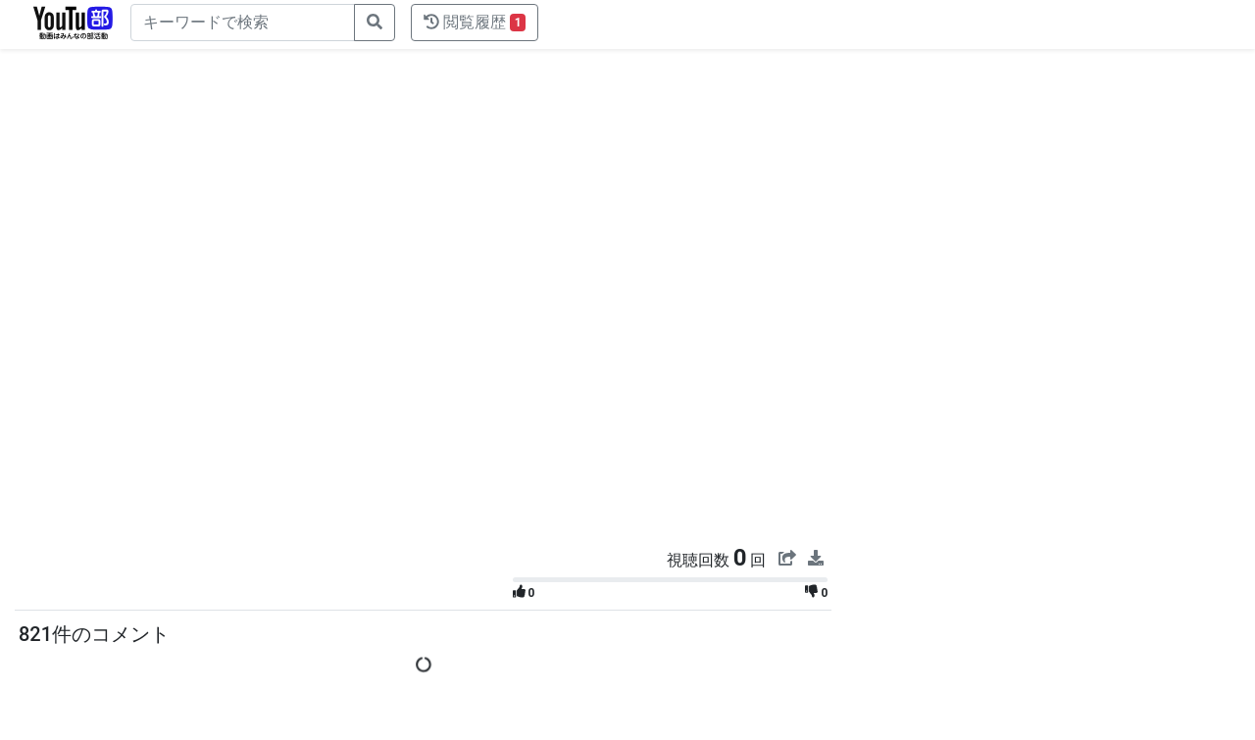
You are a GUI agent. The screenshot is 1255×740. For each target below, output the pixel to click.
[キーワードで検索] (242, 22)
